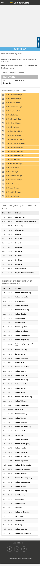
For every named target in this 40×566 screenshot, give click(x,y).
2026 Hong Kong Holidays (14, 111)
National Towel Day (21, 414)
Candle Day (18, 525)
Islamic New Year (20, 268)
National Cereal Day (21, 350)
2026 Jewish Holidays (13, 192)
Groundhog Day (20, 301)
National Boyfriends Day (22, 482)
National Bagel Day (21, 327)
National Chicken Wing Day (23, 465)
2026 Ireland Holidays (13, 123)
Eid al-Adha (18, 251)
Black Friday (19, 516)
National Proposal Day (22, 367)
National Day (7, 83)
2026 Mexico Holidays (13, 135)
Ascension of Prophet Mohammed (25, 221)
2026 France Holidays (13, 103)
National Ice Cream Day (22, 456)
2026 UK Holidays (12, 172)
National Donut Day (21, 422)
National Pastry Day (21, 529)
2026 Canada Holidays (13, 99)
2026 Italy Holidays (12, 127)
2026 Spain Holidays (13, 159)
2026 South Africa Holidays (15, 155)
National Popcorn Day (21, 297)
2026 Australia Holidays (14, 95)
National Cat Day (20, 503)
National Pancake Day (22, 331)
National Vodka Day (21, 491)
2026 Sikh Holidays (12, 196)
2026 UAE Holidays (12, 168)
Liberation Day (19, 230)
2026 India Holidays (12, 115)
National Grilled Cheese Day (23, 397)
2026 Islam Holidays (13, 188)
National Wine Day (20, 418)
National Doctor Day (21, 375)
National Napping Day (21, 358)
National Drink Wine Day (22, 335)
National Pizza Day (21, 314)
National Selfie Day (21, 431)
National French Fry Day (22, 444)
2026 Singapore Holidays (14, 151)
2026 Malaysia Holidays (14, 131)
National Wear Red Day (22, 310)
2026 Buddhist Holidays (14, 176)
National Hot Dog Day (21, 452)
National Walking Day (21, 379)
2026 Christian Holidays (14, 180)
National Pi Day (19, 362)
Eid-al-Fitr (18, 234)
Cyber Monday (19, 520)
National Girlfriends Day (22, 469)
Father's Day (19, 435)
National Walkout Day (21, 401)
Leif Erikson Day (20, 495)
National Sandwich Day (22, 512)
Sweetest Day (19, 499)
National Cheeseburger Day (23, 478)
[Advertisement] (20, 26)
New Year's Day (20, 217)
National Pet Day (20, 392)
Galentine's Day (20, 318)
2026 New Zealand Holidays (15, 143)
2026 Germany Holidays (14, 107)
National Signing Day (21, 305)
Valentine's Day (20, 322)
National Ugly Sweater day (23, 533)
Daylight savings (20, 354)
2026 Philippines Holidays (14, 147)
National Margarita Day (22, 339)
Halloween (18, 508)
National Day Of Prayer (22, 405)
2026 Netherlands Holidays (15, 139)
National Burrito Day (21, 384)
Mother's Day (19, 409)
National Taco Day (20, 486)
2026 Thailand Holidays (14, 163)
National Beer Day (20, 388)
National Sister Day (21, 473)
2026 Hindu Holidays (13, 184)
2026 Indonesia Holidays (14, 119)
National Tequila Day (21, 461)
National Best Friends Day (23, 426)
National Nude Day (20, 448)
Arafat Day (18, 247)
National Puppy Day (21, 371)
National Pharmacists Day (23, 293)
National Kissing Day (21, 439)
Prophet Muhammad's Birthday (24, 273)
